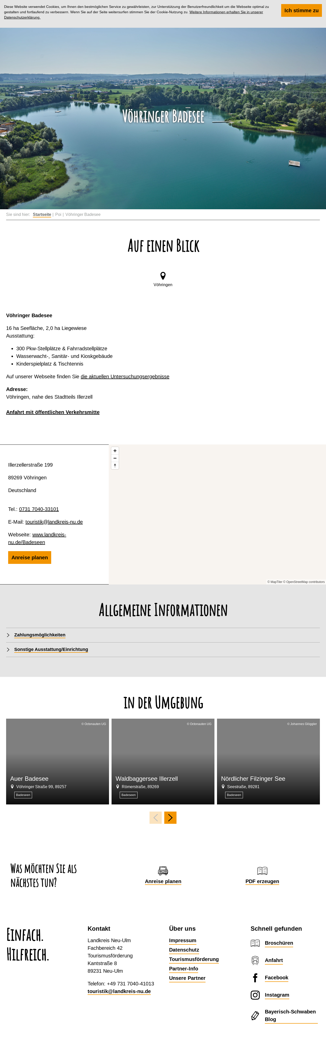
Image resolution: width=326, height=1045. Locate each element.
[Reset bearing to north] (115, 465)
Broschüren (279, 943)
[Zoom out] (115, 458)
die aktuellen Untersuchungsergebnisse (125, 376)
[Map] (217, 514)
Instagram (277, 995)
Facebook (276, 977)
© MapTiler (274, 582)
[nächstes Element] (170, 818)
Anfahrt (274, 960)
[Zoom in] (115, 450)
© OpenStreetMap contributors (304, 582)
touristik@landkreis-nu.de (54, 522)
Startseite (42, 214)
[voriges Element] (156, 818)
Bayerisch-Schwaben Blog (290, 1015)
